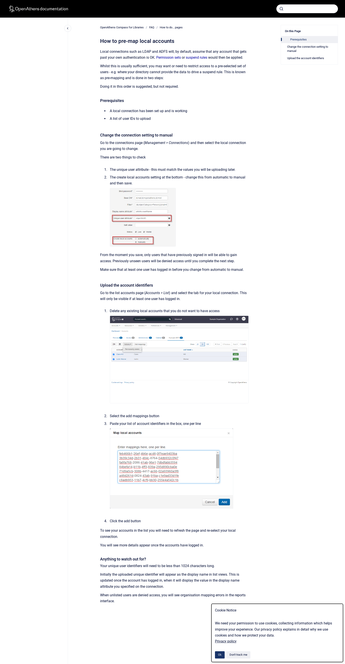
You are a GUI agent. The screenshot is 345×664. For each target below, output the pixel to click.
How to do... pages (171, 27)
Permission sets (168, 57)
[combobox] (307, 9)
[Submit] (281, 8)
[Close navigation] (67, 28)
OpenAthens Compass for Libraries (122, 27)
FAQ (151, 27)
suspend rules (196, 57)
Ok (220, 654)
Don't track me (238, 654)
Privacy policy (226, 641)
